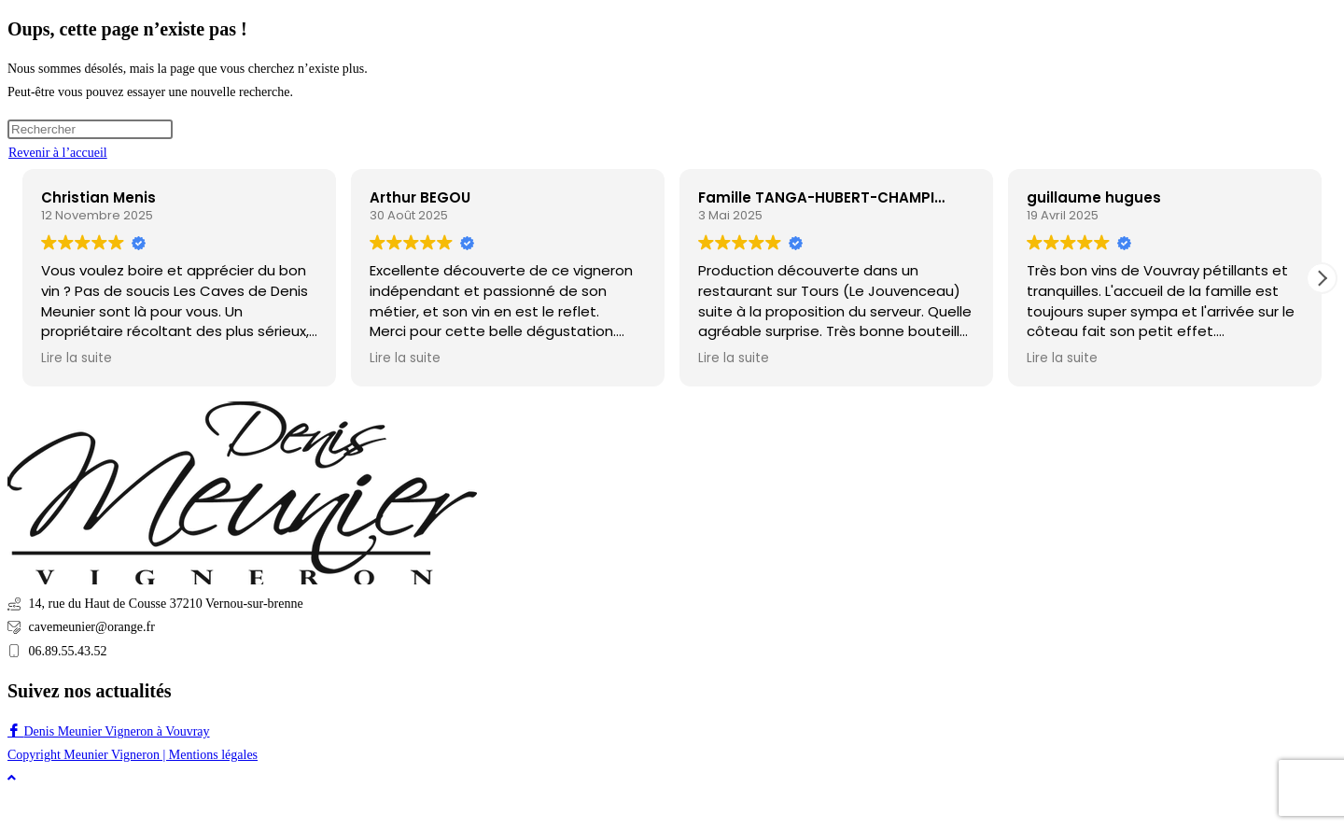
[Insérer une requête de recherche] (90, 129)
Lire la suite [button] (76, 358)
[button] (1322, 278)
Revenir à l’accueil (57, 153)
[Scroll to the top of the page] (11, 778)
